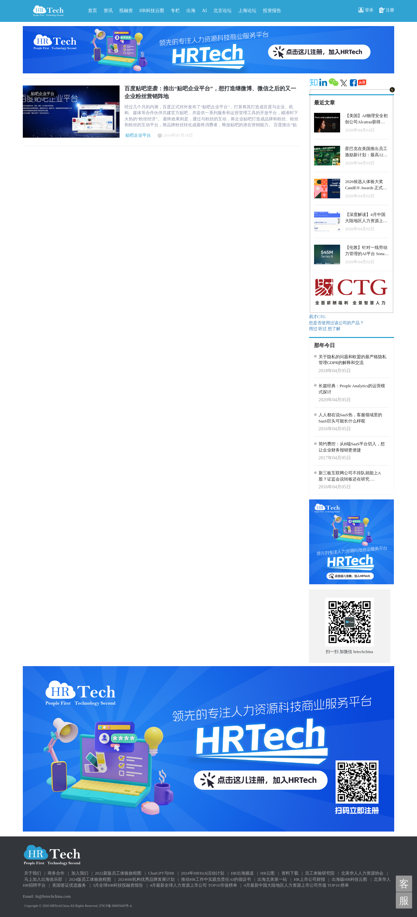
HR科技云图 (151, 10)
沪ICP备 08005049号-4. (115, 906)
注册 (386, 10)
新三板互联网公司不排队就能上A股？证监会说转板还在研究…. (350, 475)
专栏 (175, 10)
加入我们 (79, 873)
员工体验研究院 (320, 873)
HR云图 (267, 873)
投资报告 (272, 10)
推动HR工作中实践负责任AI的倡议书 (216, 879)
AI (204, 10)
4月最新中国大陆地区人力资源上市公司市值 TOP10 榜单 (296, 885)
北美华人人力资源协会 (362, 873)
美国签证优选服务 (69, 885)
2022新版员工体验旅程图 (118, 873)
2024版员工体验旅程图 (90, 879)
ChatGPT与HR (161, 873)
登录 (365, 10)
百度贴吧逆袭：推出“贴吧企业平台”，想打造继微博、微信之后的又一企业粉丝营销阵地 (210, 92)
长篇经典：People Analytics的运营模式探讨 (352, 388)
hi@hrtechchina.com (53, 896)
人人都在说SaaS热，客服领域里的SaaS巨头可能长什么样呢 (350, 417)
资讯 (108, 10)
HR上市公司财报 (309, 879)
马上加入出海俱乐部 (43, 879)
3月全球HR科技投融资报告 (118, 885)
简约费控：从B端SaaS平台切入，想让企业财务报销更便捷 (352, 446)
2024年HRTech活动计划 (202, 873)
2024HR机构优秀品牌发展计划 (146, 879)
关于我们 (32, 873)
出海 (190, 10)
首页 (92, 10)
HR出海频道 (242, 873)
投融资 (126, 10)
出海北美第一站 (272, 879)
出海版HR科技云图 (349, 879)
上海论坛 (247, 10)
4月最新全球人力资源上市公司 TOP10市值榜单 (193, 885)
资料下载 (289, 873)
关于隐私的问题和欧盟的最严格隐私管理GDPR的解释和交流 (352, 359)
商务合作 (56, 873)
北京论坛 (222, 10)
